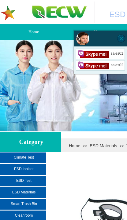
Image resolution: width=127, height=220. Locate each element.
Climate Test (24, 157)
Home (74, 145)
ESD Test (24, 180)
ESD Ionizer (24, 169)
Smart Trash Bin (24, 204)
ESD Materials (103, 145)
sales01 (100, 53)
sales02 (100, 65)
